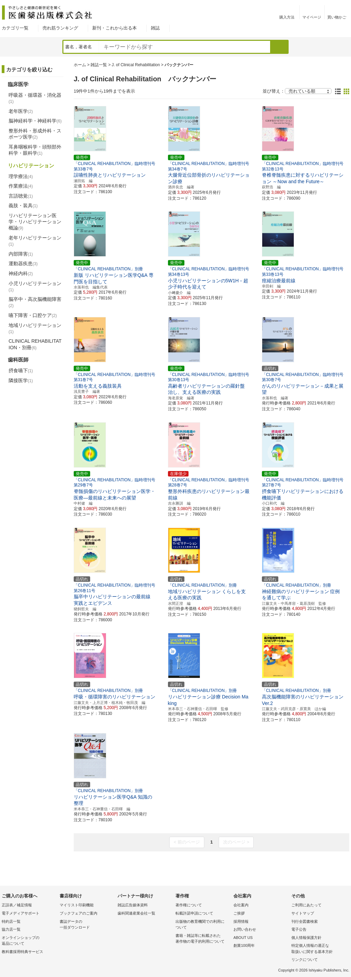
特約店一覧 (11, 921)
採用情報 (241, 921)
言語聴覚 (21, 196)
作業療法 (21, 186)
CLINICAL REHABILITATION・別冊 (35, 344)
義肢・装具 (23, 205)
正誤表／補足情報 (17, 905)
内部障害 (21, 254)
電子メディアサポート (20, 913)
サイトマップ (302, 913)
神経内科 (21, 273)
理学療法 (21, 176)
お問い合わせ (244, 929)
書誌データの (87, 925)
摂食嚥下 (21, 370)
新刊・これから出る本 (114, 28)
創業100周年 (244, 945)
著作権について (189, 905)
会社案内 (241, 905)
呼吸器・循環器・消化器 (35, 98)
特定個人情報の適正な (318, 949)
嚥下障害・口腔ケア (33, 315)
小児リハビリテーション (35, 286)
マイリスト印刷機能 (77, 905)
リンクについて (304, 959)
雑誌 (155, 28)
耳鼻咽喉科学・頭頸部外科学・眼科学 (35, 150)
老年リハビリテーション (35, 241)
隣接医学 (21, 380)
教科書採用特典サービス (22, 952)
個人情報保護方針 (306, 937)
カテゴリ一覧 (15, 28)
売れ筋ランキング (60, 28)
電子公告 (298, 929)
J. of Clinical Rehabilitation (136, 64)
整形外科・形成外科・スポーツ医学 (35, 134)
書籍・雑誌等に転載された (203, 939)
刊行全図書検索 (304, 921)
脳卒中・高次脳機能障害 (35, 302)
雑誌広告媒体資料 (133, 905)
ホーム (80, 64)
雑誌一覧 (98, 64)
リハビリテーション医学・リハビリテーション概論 (35, 222)
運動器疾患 (23, 263)
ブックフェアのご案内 (78, 913)
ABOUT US (243, 937)
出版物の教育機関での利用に (203, 925)
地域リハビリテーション (35, 328)
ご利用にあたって (306, 905)
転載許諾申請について (194, 913)
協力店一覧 (11, 929)
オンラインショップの (29, 941)
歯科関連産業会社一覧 (136, 913)
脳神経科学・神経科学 (35, 120)
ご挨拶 (239, 913)
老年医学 (21, 111)
